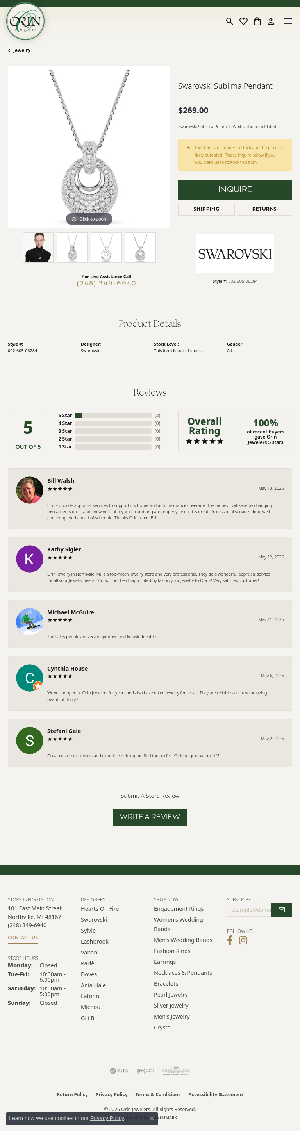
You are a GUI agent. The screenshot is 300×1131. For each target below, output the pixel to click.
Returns (264, 209)
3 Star (65, 431)
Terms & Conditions (158, 1094)
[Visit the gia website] (119, 1071)
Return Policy (72, 1094)
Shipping (206, 209)
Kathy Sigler (64, 549)
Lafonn (90, 996)
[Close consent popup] (152, 1118)
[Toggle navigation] (288, 21)
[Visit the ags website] (176, 1071)
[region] (89, 147)
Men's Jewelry (172, 1016)
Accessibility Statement (215, 1094)
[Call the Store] (27, 925)
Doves (89, 974)
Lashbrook (95, 941)
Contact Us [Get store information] (23, 937)
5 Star (65, 415)
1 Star (65, 446)
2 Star (65, 438)
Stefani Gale (64, 731)
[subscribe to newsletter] (281, 910)
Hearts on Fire (100, 908)
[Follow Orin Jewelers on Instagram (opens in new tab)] (243, 940)
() (158, 415)
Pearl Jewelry (171, 994)
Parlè (88, 963)
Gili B (88, 1018)
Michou (90, 1007)
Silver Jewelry (171, 1005)
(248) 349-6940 (107, 284)
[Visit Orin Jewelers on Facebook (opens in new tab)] (230, 940)
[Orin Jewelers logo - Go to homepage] (25, 21)
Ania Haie (93, 985)
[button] (230, 21)
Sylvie (88, 930)
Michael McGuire (70, 612)
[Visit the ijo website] (145, 1071)
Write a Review (150, 817)
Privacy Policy (112, 1094)
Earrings (165, 961)
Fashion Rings (172, 950)
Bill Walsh (60, 480)
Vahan (89, 952)
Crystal (163, 1027)
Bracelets (166, 983)
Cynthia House (67, 668)
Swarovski (90, 350)
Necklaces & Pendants (183, 972)
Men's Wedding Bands (183, 940)
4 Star (65, 423)
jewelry (21, 50)
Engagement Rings (179, 908)
